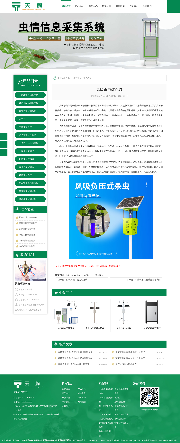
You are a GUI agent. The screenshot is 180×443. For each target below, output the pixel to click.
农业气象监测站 (26, 167)
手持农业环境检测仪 (28, 143)
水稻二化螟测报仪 (27, 235)
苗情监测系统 (25, 175)
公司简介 (133, 6)
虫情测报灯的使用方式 (76, 279)
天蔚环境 (104, 96)
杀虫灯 (22, 119)
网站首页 (66, 6)
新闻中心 (93, 6)
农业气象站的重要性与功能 (147, 279)
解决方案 (106, 6)
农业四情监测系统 (27, 111)
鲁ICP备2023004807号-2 (168, 440)
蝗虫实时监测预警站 (28, 217)
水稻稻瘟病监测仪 (27, 246)
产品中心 (79, 6)
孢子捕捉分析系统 (27, 135)
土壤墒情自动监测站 (28, 95)
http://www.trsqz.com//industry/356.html (84, 275)
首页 (69, 78)
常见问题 (88, 78)
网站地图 (82, 402)
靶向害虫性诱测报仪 (28, 183)
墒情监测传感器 (26, 159)
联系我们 (147, 6)
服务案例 (120, 6)
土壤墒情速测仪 (26, 151)
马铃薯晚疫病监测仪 (28, 223)
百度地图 (66, 406)
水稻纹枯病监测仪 (27, 229)
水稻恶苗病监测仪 (27, 241)
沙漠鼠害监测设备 (27, 191)
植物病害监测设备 (27, 199)
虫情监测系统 (25, 127)
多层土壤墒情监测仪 (28, 103)
